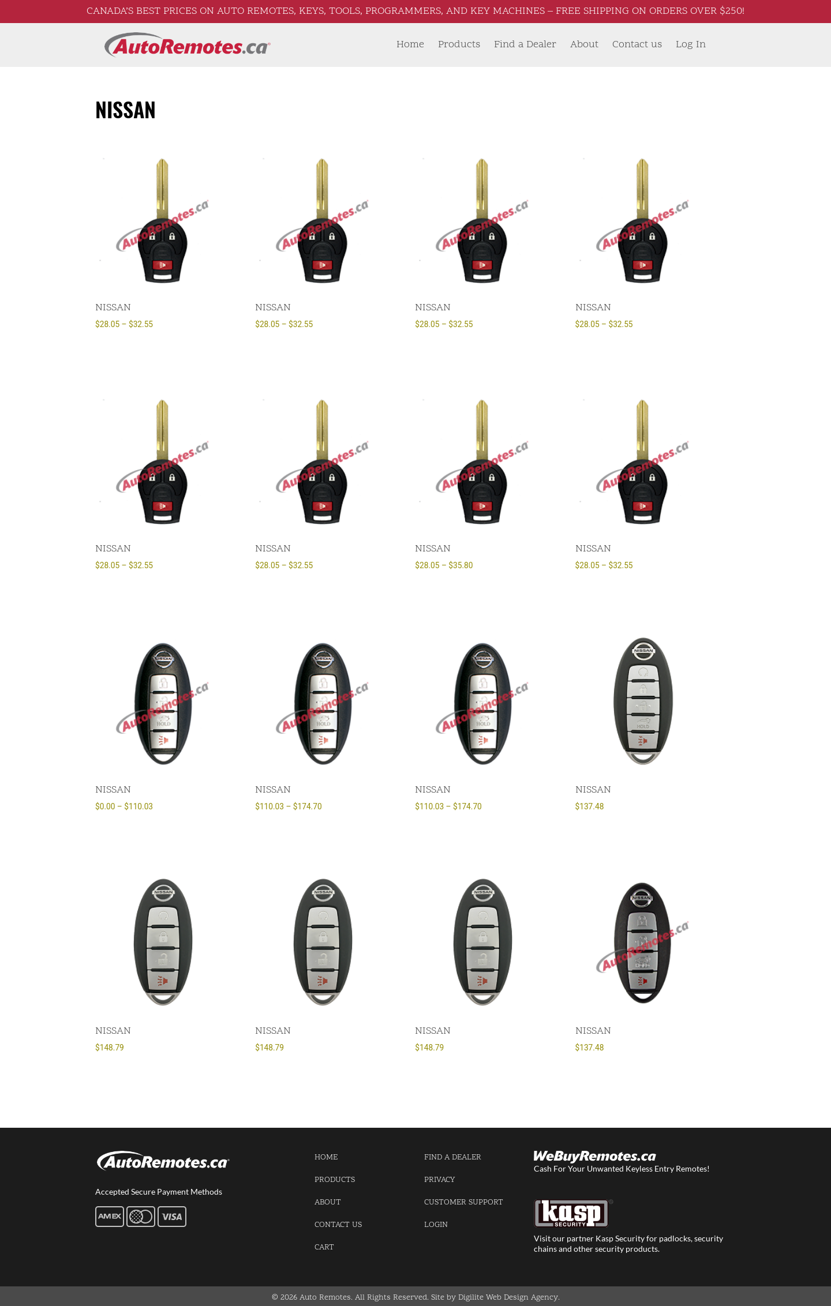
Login (436, 1224)
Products (459, 44)
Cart (324, 1247)
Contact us (637, 44)
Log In (691, 44)
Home (410, 44)
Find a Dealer (525, 44)
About (584, 44)
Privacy (439, 1179)
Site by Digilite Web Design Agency (494, 1297)
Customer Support (463, 1202)
